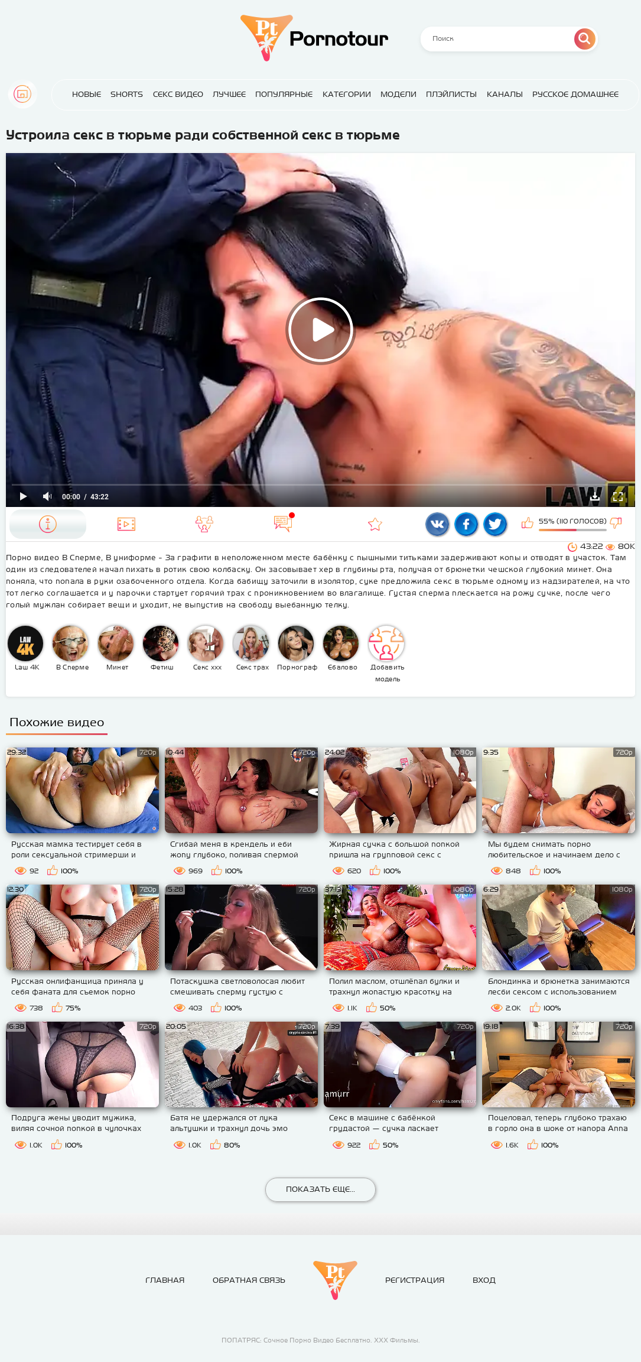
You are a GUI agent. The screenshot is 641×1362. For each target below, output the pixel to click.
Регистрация (414, 1280)
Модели (398, 94)
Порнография (298, 648)
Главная (22, 94)
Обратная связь (249, 1280)
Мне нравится (529, 524)
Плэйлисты (451, 94)
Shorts (126, 94)
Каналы (505, 94)
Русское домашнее (575, 94)
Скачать (595, 496)
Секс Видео (178, 94)
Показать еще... (320, 1189)
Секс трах (251, 648)
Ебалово (341, 648)
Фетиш (160, 648)
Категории (347, 94)
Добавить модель (387, 654)
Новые (86, 94)
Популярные (284, 94)
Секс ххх (205, 648)
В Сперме (71, 648)
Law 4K (25, 648)
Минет (116, 648)
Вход (484, 1280)
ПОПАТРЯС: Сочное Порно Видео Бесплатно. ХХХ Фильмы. (321, 1340)
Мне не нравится (617, 524)
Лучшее (229, 94)
